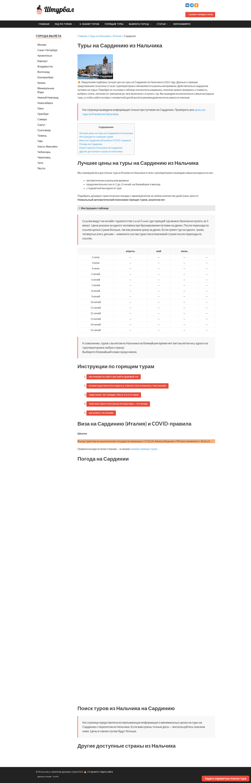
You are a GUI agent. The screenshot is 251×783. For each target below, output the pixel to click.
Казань (41, 82)
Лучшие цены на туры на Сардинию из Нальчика (106, 133)
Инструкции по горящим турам (96, 136)
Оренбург (43, 113)
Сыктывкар (44, 130)
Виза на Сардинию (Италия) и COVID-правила (105, 140)
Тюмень (42, 135)
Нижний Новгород (47, 97)
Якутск (41, 168)
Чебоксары (44, 151)
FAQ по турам (63, 24)
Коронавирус (182, 24)
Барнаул (42, 60)
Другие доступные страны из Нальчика (100, 151)
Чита (40, 162)
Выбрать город (139, 24)
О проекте (93, 771)
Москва (41, 44)
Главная (44, 24)
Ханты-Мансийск (47, 146)
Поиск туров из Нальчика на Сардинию (100, 147)
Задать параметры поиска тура (225, 778)
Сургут (41, 124)
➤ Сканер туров (89, 24)
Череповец (43, 157)
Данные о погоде (44, 776)
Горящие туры (114, 24)
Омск (40, 108)
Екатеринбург (45, 77)
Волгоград (43, 71)
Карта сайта (107, 771)
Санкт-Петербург (47, 50)
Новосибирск (45, 102)
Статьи (161, 24)
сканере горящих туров (143, 448)
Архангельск (44, 55)
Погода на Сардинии (90, 144)
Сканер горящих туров (200, 15)
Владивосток (45, 66)
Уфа (40, 141)
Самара (42, 119)
